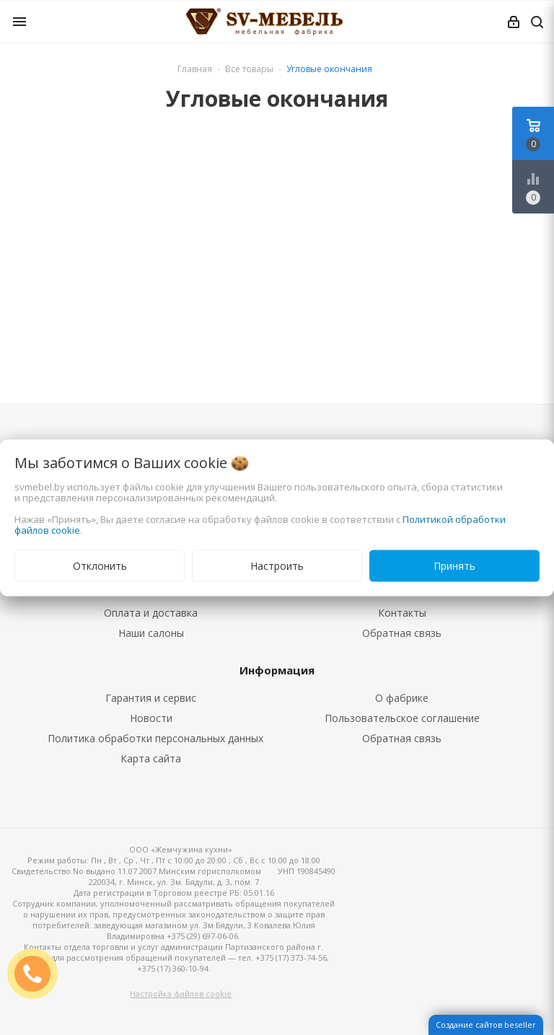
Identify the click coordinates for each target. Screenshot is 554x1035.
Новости (151, 718)
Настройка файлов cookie (181, 993)
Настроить (277, 565)
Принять (454, 565)
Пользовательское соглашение (402, 718)
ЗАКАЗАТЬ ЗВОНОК (38, 973)
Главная (194, 69)
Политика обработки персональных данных (155, 738)
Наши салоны (151, 633)
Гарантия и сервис (150, 698)
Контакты (402, 613)
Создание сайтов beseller (486, 1024)
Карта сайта (150, 758)
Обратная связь (401, 633)
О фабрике (401, 698)
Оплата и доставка (151, 613)
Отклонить (100, 565)
